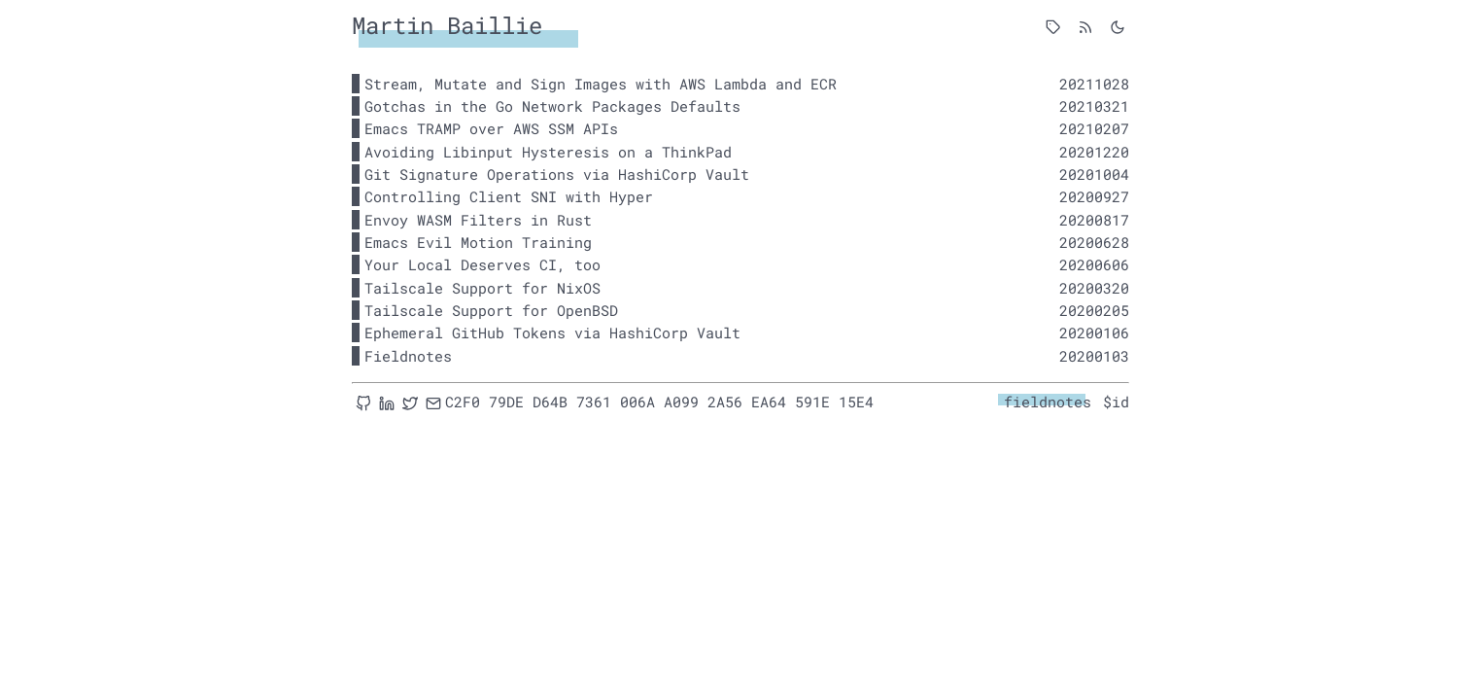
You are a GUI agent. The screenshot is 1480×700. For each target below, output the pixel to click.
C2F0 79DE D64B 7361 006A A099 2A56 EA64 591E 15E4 (659, 401)
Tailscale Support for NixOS (482, 288)
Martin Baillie (447, 25)
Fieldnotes (408, 356)
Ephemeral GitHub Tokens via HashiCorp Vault (552, 332)
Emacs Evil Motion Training (478, 242)
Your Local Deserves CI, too (482, 264)
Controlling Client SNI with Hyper (508, 196)
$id (1116, 401)
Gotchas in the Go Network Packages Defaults (552, 106)
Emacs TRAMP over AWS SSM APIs (491, 128)
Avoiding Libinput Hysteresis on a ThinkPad (548, 151)
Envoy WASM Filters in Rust (478, 219)
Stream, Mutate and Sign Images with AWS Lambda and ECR (600, 83)
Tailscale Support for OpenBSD (491, 310)
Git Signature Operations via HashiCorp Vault (556, 174)
